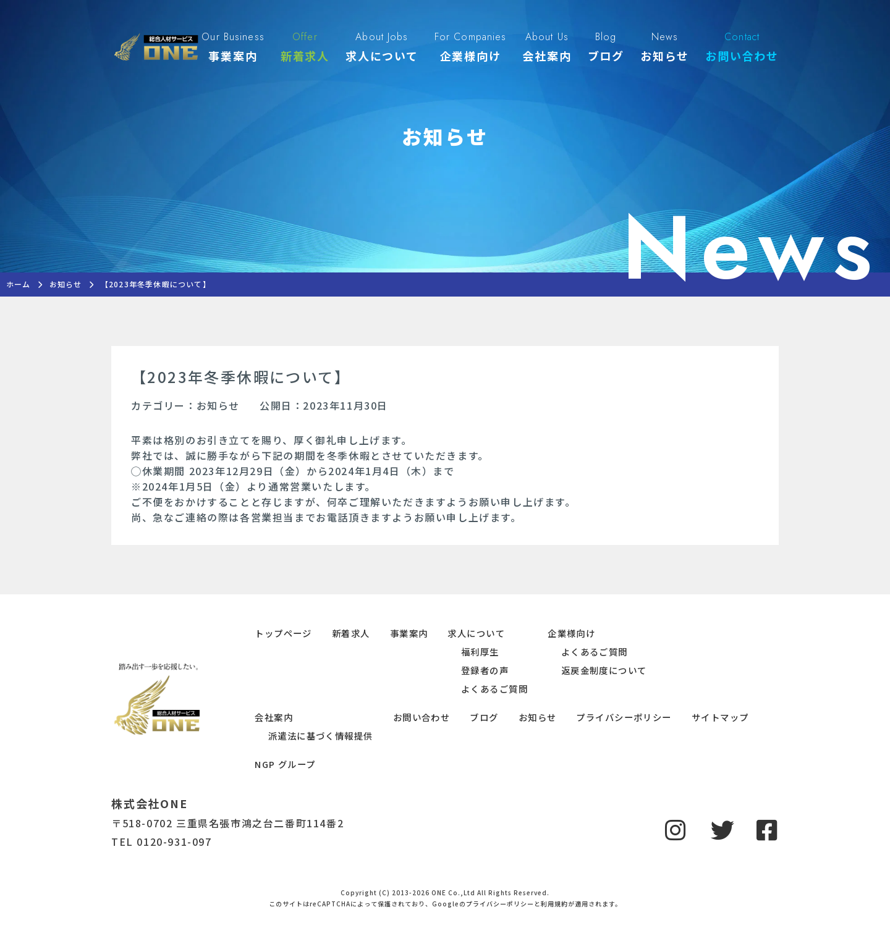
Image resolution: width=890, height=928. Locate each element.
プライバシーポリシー (623, 717)
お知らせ (538, 717)
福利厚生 (480, 651)
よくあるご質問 (494, 688)
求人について (476, 632)
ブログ (484, 717)
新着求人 (351, 632)
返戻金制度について (604, 670)
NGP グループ (285, 763)
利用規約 (554, 903)
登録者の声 (485, 670)
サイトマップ (720, 717)
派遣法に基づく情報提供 (320, 735)
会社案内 (274, 717)
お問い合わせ (422, 717)
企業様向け (571, 632)
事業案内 (409, 632)
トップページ (283, 632)
